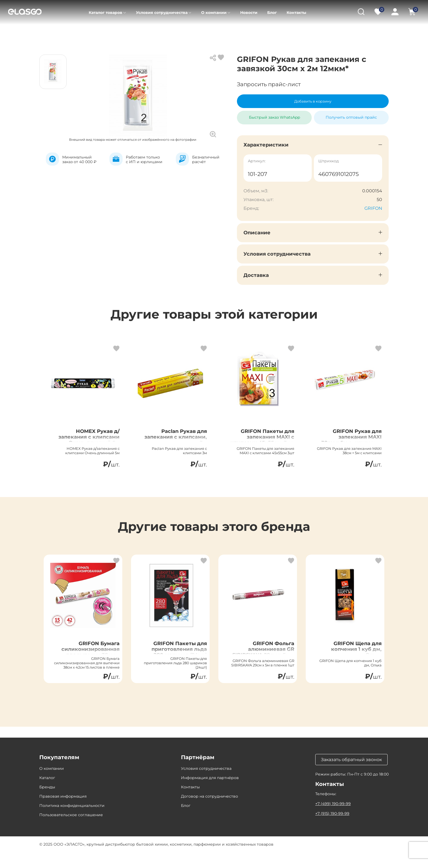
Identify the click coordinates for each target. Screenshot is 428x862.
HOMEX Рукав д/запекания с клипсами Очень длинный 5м (93, 442)
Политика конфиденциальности (72, 815)
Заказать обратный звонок (351, 769)
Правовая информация (63, 806)
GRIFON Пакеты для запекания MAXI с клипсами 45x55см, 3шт (263, 442)
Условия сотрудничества (162, 12)
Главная (47, 32)
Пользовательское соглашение (71, 824)
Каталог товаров (105, 12)
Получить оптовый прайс (351, 117)
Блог (272, 12)
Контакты (296, 12)
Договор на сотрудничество (209, 806)
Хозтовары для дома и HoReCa (190, 32)
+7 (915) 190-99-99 (332, 823)
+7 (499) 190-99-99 (333, 813)
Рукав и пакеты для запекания (260, 32)
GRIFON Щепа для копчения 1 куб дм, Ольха (352, 654)
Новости (248, 12)
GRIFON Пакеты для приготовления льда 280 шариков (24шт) (175, 654)
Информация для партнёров (210, 787)
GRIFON (373, 208)
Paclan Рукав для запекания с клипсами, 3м (180, 439)
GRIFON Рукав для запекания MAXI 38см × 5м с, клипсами (353, 442)
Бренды (47, 796)
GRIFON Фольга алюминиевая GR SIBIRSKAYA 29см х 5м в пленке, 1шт (260, 657)
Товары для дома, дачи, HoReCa (119, 32)
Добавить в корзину (312, 101)
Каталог (71, 32)
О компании (214, 12)
